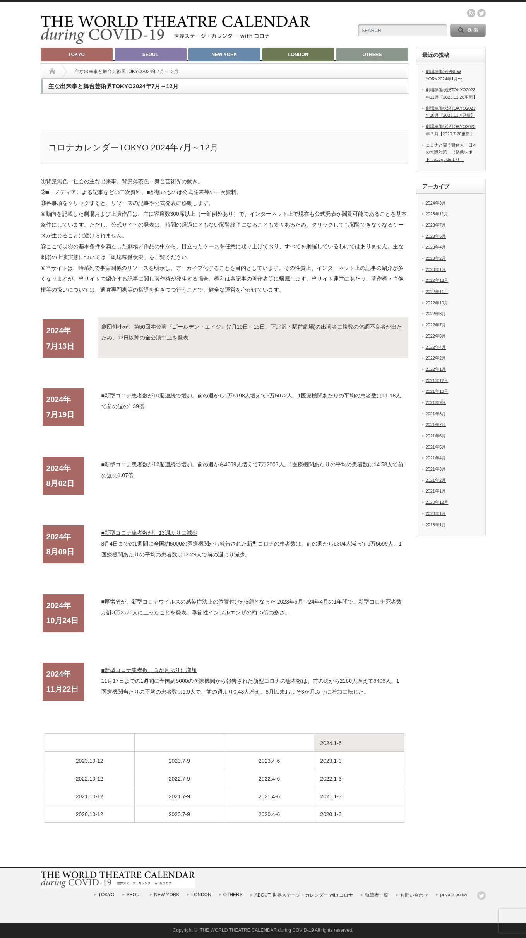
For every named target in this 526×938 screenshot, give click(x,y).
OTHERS (372, 54)
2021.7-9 (179, 796)
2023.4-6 (269, 761)
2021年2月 (436, 480)
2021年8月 (436, 413)
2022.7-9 (179, 779)
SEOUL (150, 54)
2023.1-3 (330, 761)
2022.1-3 (330, 779)
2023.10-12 (89, 761)
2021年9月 (436, 402)
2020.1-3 (330, 814)
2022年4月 (436, 347)
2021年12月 (437, 380)
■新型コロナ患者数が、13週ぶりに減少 (149, 533)
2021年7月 (436, 424)
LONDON (298, 54)
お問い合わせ (414, 895)
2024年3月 (436, 203)
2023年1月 (436, 269)
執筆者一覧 (376, 895)
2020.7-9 (179, 814)
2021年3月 (436, 469)
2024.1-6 (330, 743)
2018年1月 (436, 524)
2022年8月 (436, 313)
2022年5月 (436, 336)
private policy (453, 894)
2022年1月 (436, 369)
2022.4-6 (269, 779)
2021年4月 (436, 457)
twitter (481, 13)
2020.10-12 (89, 814)
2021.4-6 (269, 796)
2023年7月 (436, 225)
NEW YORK (224, 54)
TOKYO (76, 54)
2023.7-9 (179, 761)
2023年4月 (436, 247)
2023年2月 (436, 258)
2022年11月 (437, 291)
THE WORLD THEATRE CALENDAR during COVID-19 (257, 930)
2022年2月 (436, 358)
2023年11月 (437, 213)
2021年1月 (436, 491)
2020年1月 (436, 513)
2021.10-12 (89, 796)
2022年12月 (437, 280)
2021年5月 (436, 447)
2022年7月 (436, 324)
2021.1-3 (330, 796)
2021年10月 (437, 391)
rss (471, 13)
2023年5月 (436, 236)
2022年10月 (437, 302)
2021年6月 (436, 435)
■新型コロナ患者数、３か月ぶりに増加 (149, 670)
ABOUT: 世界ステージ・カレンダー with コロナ (304, 895)
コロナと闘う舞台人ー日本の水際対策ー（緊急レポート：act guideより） (451, 152)
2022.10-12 (89, 779)
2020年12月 (437, 502)
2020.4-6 (269, 814)
